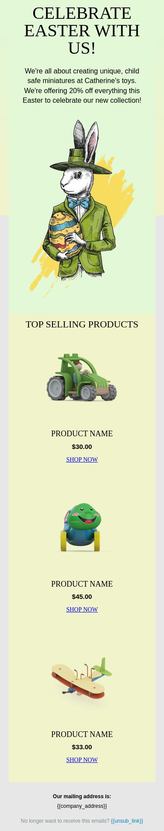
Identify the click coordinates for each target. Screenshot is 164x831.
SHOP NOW (82, 459)
